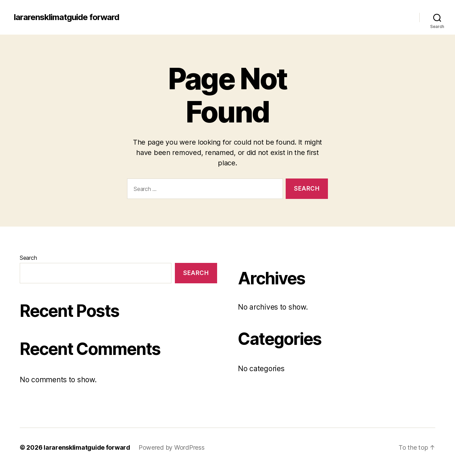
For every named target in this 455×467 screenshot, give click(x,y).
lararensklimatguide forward (66, 17)
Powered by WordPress (172, 447)
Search (28, 257)
